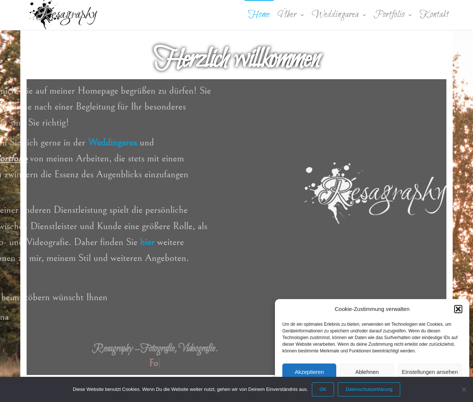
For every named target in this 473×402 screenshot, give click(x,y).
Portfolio (389, 14)
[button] (458, 309)
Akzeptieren (309, 372)
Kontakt (434, 14)
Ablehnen (366, 372)
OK (323, 389)
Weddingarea (335, 14)
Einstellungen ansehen (430, 372)
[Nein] (463, 389)
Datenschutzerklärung (369, 389)
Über (287, 14)
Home (259, 14)
